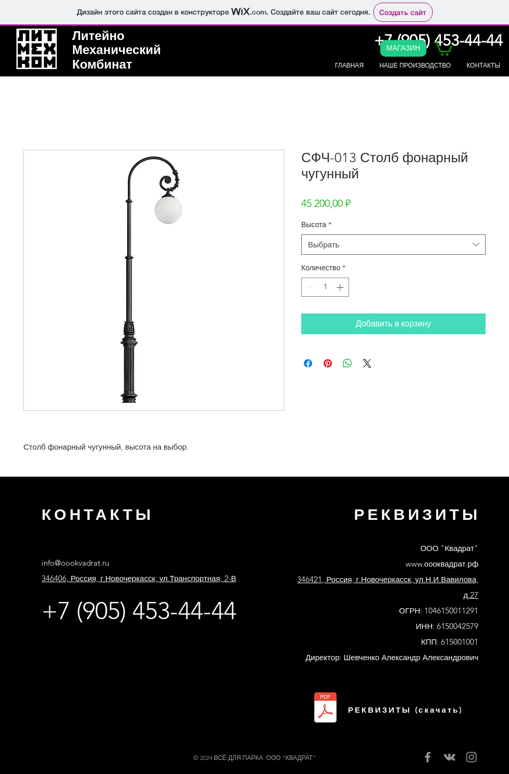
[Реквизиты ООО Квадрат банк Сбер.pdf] (325, 708)
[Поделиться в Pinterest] (328, 363)
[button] (443, 48)
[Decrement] (309, 287)
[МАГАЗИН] (403, 48)
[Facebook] (428, 757)
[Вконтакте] (450, 757)
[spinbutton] (325, 287)
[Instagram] (471, 757)
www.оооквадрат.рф (442, 564)
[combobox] (393, 244)
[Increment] (340, 287)
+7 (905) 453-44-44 (139, 610)
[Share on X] (367, 363)
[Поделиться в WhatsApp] (347, 363)
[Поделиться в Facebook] (308, 363)
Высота (316, 224)
